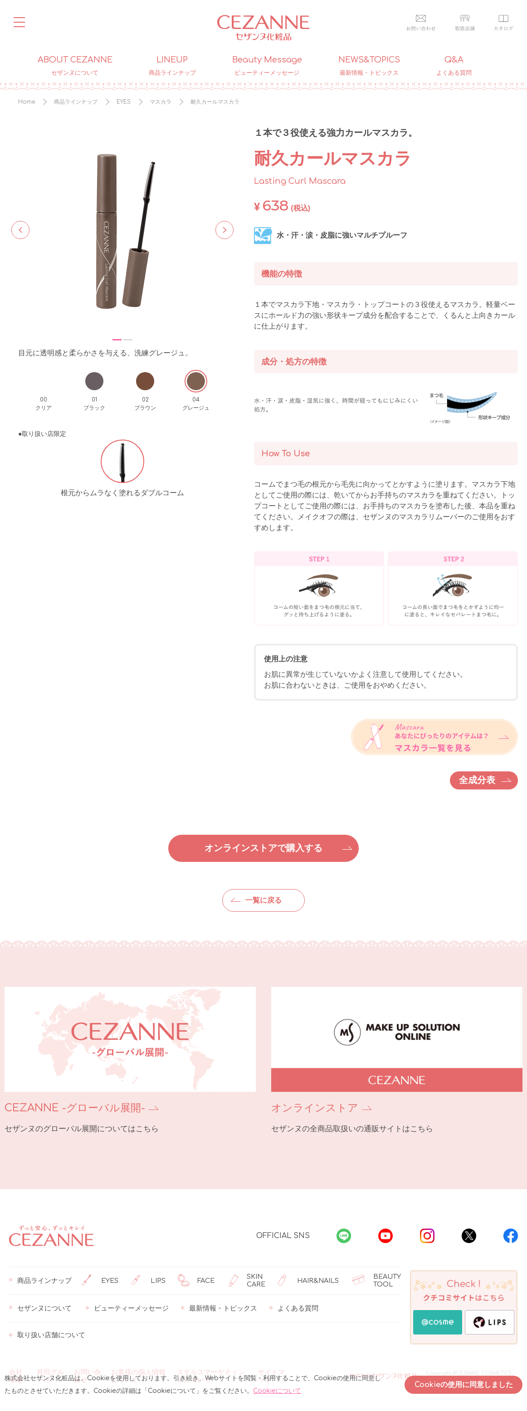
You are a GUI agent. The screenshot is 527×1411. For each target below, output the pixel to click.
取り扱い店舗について (47, 1335)
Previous (20, 229)
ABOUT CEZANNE (75, 66)
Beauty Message (267, 66)
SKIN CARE (246, 1280)
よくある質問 (293, 1308)
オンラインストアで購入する (263, 848)
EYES (100, 1280)
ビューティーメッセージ (127, 1308)
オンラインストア (314, 1108)
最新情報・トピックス (219, 1308)
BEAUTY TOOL (376, 1280)
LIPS (148, 1280)
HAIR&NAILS (308, 1280)
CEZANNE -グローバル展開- (75, 1108)
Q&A (454, 66)
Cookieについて (277, 1390)
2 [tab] (127, 339)
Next (221, 229)
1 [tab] (117, 339)
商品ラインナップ (40, 1280)
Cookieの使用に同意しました (464, 1385)
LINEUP (172, 66)
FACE (196, 1280)
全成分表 (477, 780)
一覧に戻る (263, 900)
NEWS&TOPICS (369, 66)
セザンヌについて (40, 1308)
